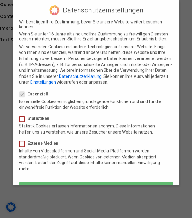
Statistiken (36, 115)
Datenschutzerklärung (80, 72)
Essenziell (35, 90)
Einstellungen (43, 78)
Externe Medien (40, 139)
